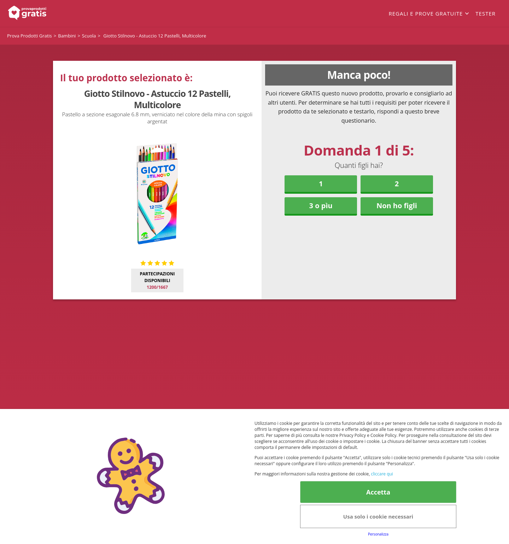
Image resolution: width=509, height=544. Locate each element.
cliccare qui (382, 474)
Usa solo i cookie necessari (378, 516)
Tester (485, 13)
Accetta (378, 492)
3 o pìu (321, 205)
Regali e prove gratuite (425, 13)
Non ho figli (396, 205)
